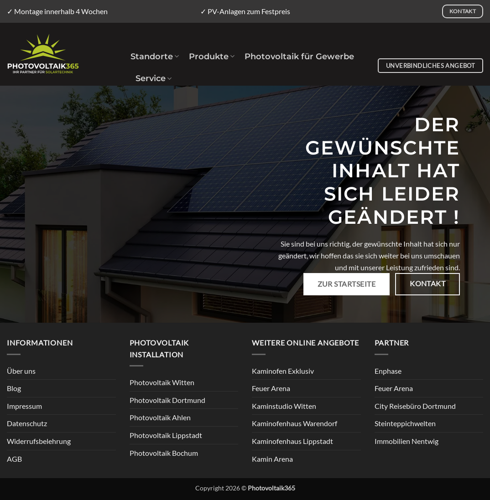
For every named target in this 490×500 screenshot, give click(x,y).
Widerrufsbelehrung (39, 441)
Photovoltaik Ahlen (160, 417)
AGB (14, 458)
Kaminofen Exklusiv (283, 370)
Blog (14, 388)
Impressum (24, 406)
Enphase (388, 370)
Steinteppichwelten (405, 423)
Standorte (154, 56)
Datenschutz (27, 423)
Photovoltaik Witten (162, 382)
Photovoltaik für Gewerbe (299, 56)
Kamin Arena (272, 458)
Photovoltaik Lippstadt (166, 435)
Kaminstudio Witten (284, 406)
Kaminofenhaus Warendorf (294, 423)
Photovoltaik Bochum (164, 452)
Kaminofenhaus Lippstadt (292, 441)
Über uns (21, 370)
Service (154, 78)
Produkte (212, 56)
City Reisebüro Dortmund (415, 406)
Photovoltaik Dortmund (167, 400)
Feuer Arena (271, 388)
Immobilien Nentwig (406, 441)
